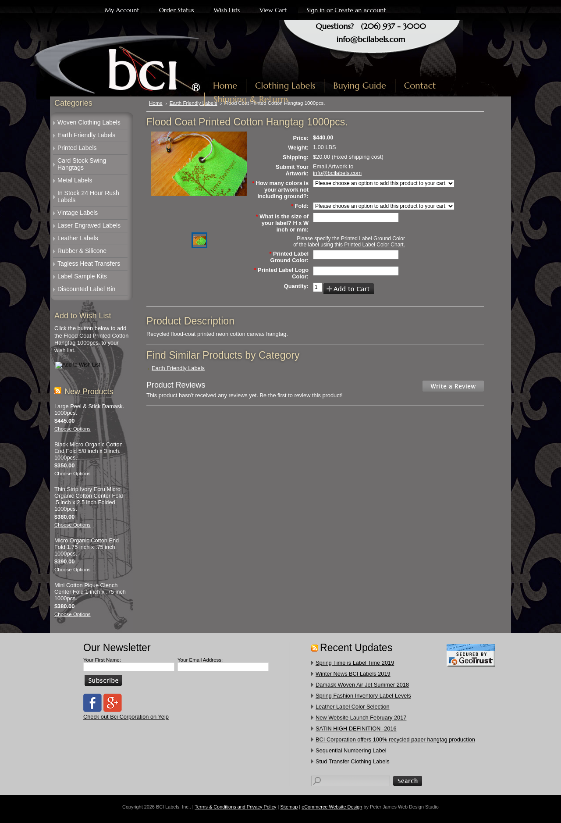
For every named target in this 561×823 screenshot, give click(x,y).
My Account (122, 10)
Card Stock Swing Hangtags (81, 164)
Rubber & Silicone (82, 250)
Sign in (315, 10)
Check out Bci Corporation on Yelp (126, 716)
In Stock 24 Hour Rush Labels (88, 196)
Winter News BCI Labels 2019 (353, 673)
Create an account (360, 10)
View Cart (273, 10)
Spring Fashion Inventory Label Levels (363, 695)
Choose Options (72, 428)
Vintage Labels (77, 212)
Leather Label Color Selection (353, 706)
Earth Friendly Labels (86, 135)
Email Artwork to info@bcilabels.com (337, 169)
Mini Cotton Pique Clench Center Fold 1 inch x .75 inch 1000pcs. (90, 592)
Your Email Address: (200, 660)
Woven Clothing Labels (89, 122)
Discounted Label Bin (86, 288)
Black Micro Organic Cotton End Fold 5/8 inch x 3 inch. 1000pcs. (88, 451)
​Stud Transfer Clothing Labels (353, 761)
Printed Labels (77, 147)
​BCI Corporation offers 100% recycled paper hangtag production (395, 739)
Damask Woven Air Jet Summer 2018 (362, 684)
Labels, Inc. (130, 64)
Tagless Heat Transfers (88, 263)
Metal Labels (74, 180)
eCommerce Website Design (332, 806)
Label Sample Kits (82, 276)
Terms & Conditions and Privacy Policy (235, 806)
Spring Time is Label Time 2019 (355, 662)
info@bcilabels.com (371, 39)
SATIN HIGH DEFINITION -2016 (356, 728)
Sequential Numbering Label (351, 750)
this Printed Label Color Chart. (369, 245)
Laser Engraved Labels (89, 225)
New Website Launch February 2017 (361, 717)
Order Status (176, 10)
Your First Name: (102, 660)
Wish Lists (227, 10)
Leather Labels (77, 238)
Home (156, 103)
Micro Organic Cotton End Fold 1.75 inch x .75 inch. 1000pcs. (86, 547)
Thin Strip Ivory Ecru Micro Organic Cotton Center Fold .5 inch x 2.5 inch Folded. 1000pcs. (88, 499)
